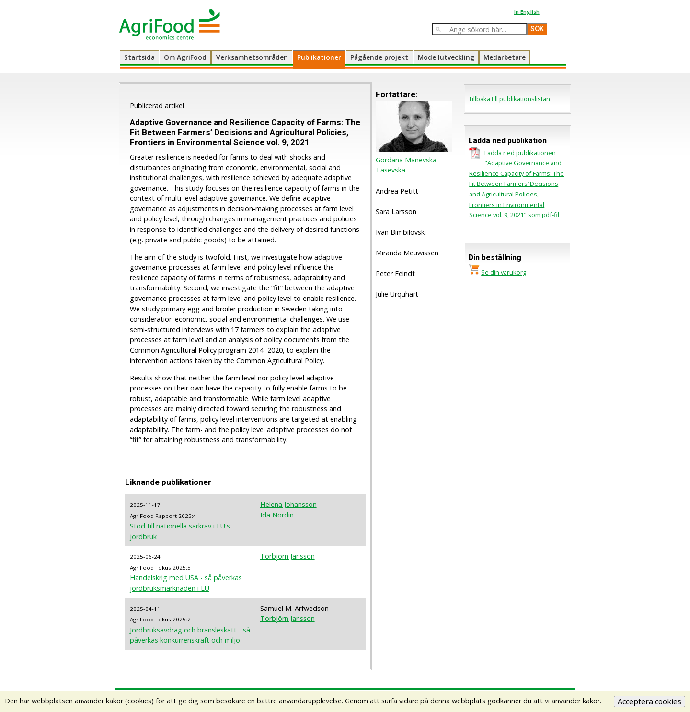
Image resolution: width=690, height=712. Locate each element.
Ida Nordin (277, 514)
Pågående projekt (379, 57)
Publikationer (319, 57)
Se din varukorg (503, 272)
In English (527, 11)
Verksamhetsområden (252, 57)
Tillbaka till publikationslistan (509, 98)
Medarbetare (504, 57)
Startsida (139, 57)
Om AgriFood (185, 57)
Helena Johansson (288, 504)
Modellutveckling (446, 57)
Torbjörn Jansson (287, 556)
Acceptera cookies (649, 701)
